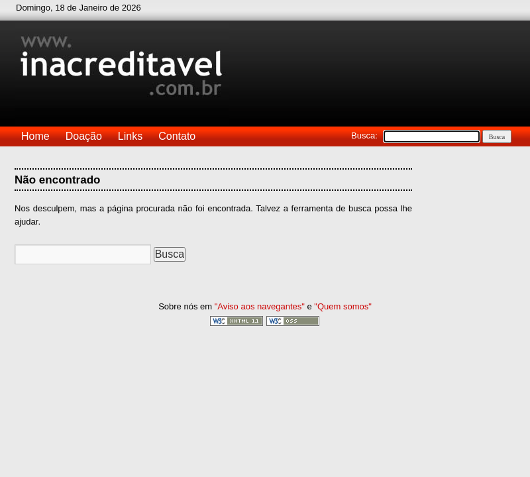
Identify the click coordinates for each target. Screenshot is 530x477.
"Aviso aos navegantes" (260, 306)
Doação (84, 136)
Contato (176, 136)
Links (130, 136)
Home (35, 136)
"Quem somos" (343, 306)
